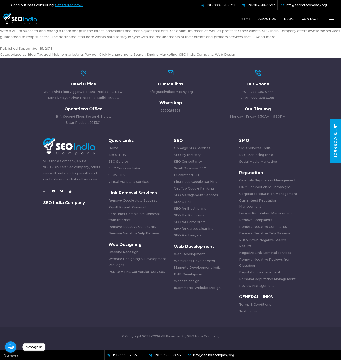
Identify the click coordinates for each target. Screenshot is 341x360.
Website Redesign (123, 252)
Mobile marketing (67, 54)
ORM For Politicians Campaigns (265, 187)
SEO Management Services (196, 195)
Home (245, 19)
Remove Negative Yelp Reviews (134, 233)
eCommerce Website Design (197, 288)
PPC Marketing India (256, 155)
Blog (31, 54)
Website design (186, 281)
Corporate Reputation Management (268, 194)
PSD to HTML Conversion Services (136, 272)
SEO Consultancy (188, 162)
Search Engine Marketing (155, 54)
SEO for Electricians (190, 209)
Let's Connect (335, 141)
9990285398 (171, 111)
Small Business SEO (190, 168)
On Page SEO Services (192, 148)
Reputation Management (259, 272)
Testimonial (248, 311)
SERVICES (116, 175)
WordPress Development (194, 261)
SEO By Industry (187, 155)
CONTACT (310, 19)
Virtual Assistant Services (129, 182)
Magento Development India (197, 268)
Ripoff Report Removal (127, 207)
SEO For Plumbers (189, 215)
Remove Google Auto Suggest (132, 200)
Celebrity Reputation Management (267, 180)
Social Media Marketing (258, 162)
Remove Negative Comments (132, 227)
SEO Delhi (182, 202)
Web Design (225, 54)
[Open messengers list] (10, 347)
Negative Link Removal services (265, 253)
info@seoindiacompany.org (170, 92)
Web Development (189, 254)
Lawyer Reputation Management (266, 213)
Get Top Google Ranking (194, 188)
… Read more (263, 37)
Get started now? (69, 5)
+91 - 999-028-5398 (258, 98)
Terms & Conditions (255, 304)
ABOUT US (267, 19)
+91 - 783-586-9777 (257, 92)
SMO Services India (124, 168)
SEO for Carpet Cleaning (193, 229)
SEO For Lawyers (188, 235)
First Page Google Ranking (195, 182)
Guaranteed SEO (187, 175)
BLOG (289, 19)
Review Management (256, 286)
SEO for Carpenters (189, 222)
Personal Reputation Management (267, 279)
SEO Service (118, 162)
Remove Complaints (255, 220)
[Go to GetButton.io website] (11, 355)
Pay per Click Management (108, 54)
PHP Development (189, 274)
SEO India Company (196, 54)
